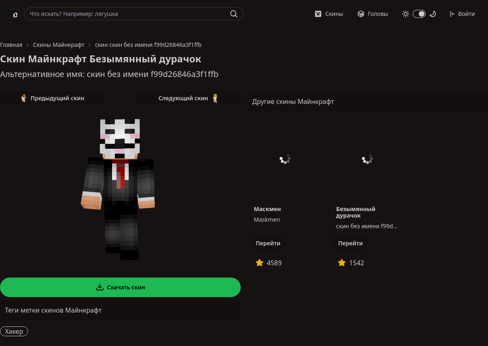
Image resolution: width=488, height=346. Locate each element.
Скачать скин (120, 287)
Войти (462, 14)
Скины (328, 14)
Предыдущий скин (52, 98)
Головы (372, 14)
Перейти (268, 243)
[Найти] (234, 14)
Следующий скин (188, 98)
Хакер (14, 331)
